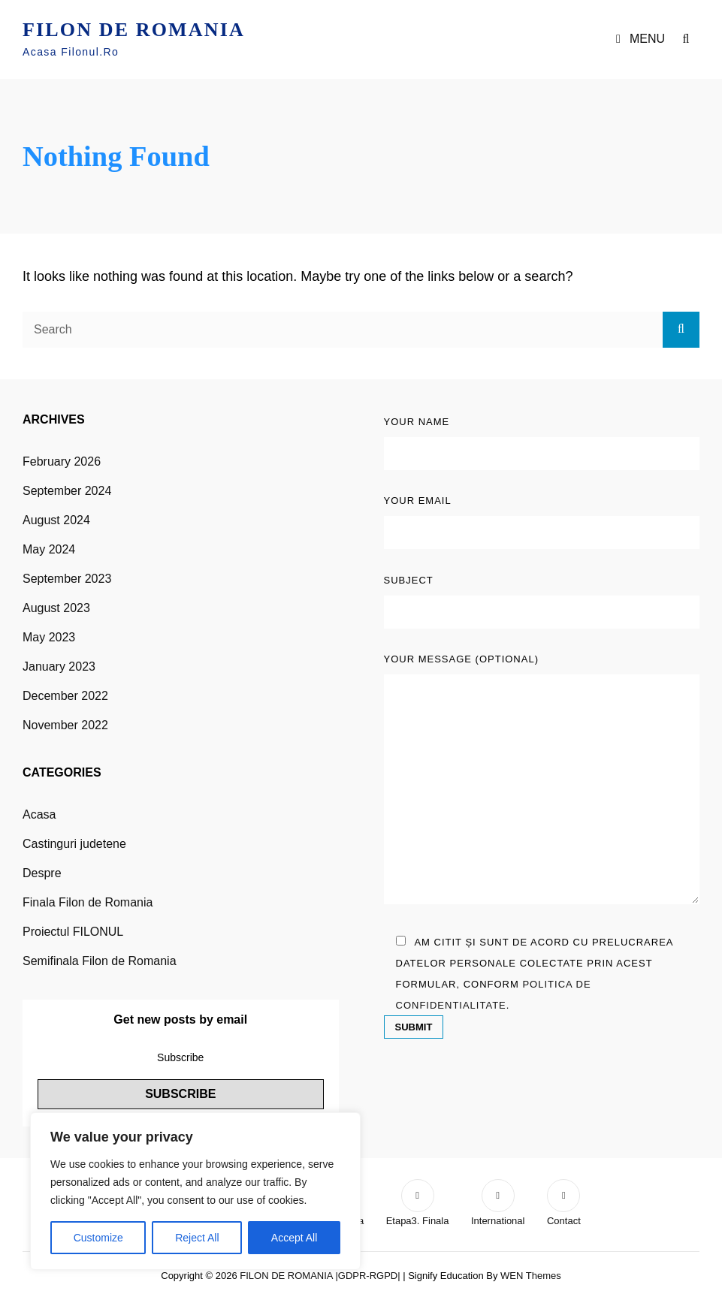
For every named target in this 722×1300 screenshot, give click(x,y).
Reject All (197, 1238)
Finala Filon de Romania (88, 902)
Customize (98, 1238)
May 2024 (49, 549)
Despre (42, 873)
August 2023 (56, 608)
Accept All (294, 1238)
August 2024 (56, 520)
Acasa (39, 814)
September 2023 (67, 578)
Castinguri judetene (74, 843)
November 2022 (65, 725)
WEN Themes (530, 1275)
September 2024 (67, 490)
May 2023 (49, 637)
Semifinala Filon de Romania (100, 961)
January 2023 (59, 666)
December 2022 (65, 695)
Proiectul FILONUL (73, 931)
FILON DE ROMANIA (134, 30)
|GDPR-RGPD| (367, 1275)
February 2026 (62, 461)
